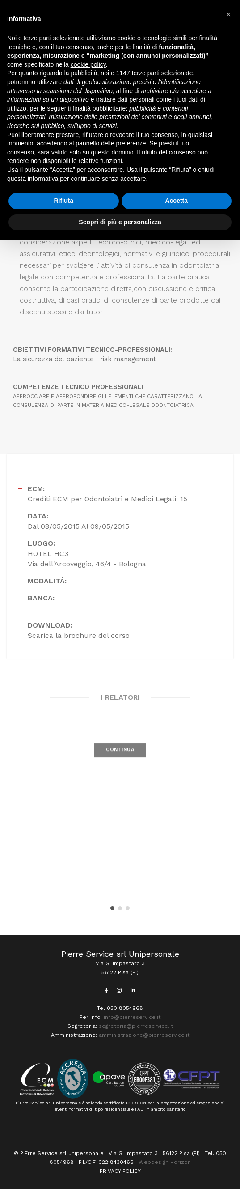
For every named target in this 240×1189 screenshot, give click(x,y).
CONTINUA (120, 760)
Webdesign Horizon (165, 1162)
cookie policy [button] (88, 64)
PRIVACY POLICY (120, 1171)
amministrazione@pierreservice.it (144, 1035)
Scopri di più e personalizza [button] (120, 222)
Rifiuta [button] (63, 200)
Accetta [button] (176, 200)
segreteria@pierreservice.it (136, 1026)
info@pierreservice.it (132, 1017)
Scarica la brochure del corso (79, 635)
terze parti (146, 73)
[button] (112, 908)
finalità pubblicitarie (99, 108)
